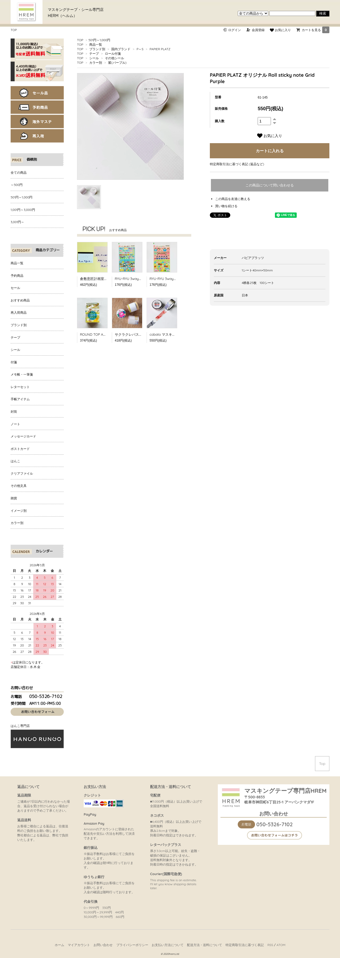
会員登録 (258, 30)
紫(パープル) (117, 63)
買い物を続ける (226, 206)
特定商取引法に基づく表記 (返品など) (237, 164)
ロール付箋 (113, 54)
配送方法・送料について (204, 945)
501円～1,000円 (99, 40)
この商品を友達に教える (232, 199)
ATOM (281, 945)
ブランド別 (97, 49)
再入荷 (37, 136)
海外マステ (37, 121)
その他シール (114, 58)
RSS (270, 945)
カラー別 (95, 63)
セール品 (37, 93)
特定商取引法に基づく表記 (245, 945)
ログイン (234, 30)
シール (94, 58)
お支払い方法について (168, 945)
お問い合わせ (103, 945)
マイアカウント (79, 945)
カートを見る (315, 30)
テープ (94, 54)
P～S (140, 49)
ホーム (59, 945)
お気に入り (280, 30)
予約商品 (37, 107)
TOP (14, 30)
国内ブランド (120, 49)
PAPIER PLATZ (160, 49)
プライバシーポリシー (132, 945)
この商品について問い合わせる (269, 185)
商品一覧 (95, 44)
